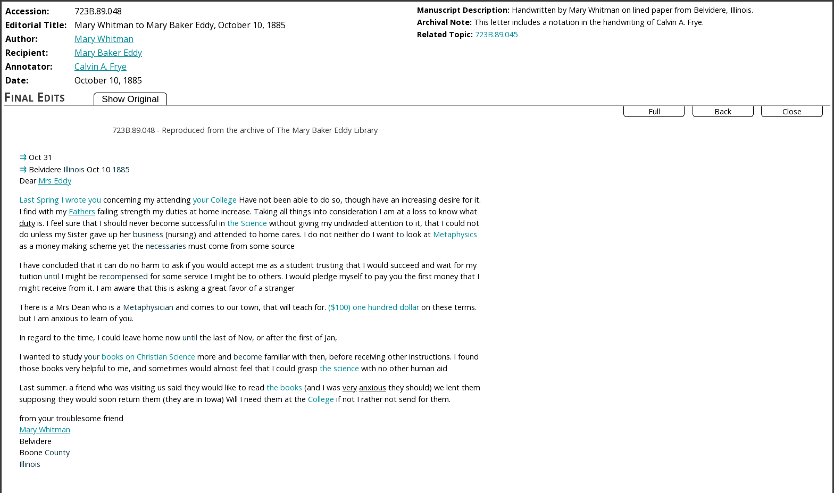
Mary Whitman (104, 39)
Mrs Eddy (54, 181)
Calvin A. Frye (100, 66)
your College (215, 200)
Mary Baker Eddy (108, 53)
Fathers (82, 211)
